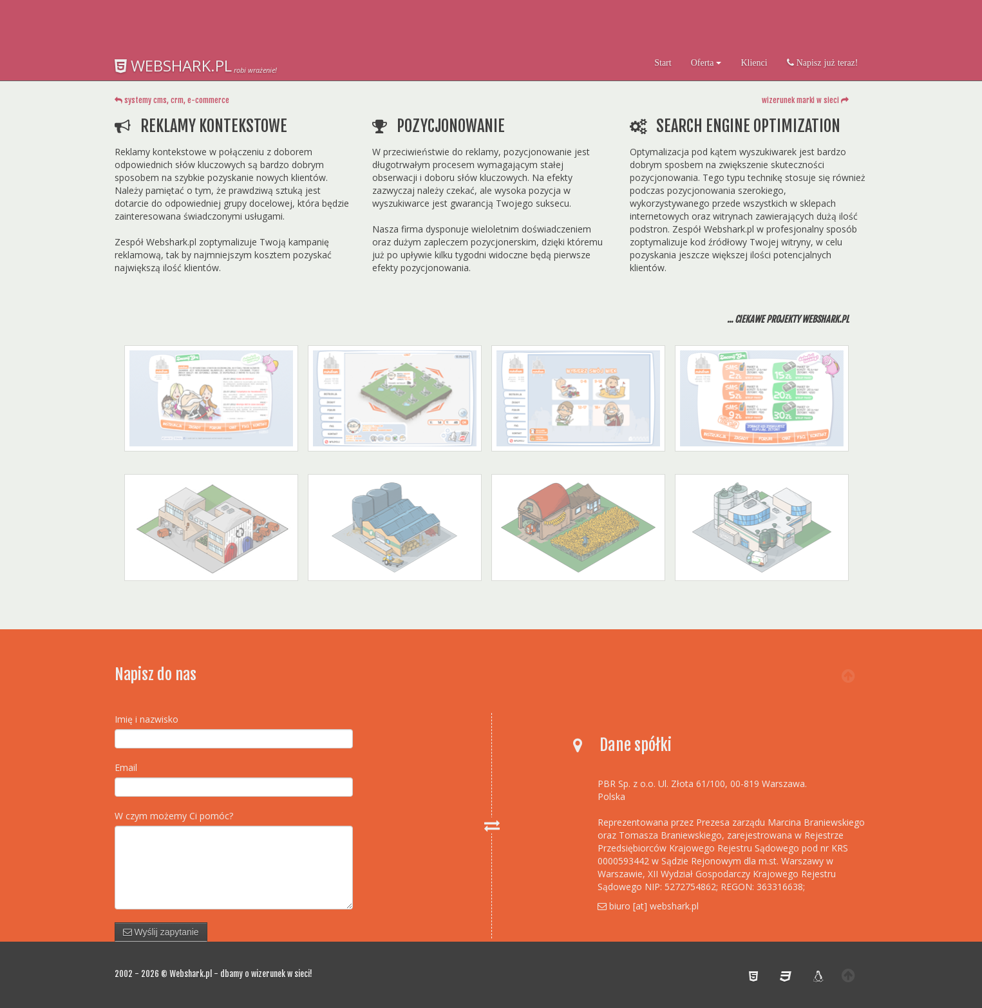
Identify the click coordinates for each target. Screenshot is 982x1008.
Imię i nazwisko (146, 719)
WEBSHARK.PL (173, 65)
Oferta (706, 62)
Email (126, 767)
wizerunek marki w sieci (805, 100)
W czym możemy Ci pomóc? (174, 816)
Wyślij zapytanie (161, 932)
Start (662, 62)
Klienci (754, 62)
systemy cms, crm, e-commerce (172, 100)
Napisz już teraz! (826, 62)
